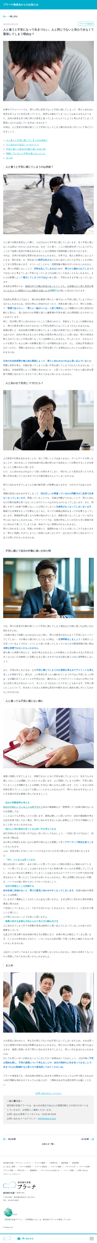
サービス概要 (40, 1163)
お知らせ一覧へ (48, 1144)
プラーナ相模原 (25, 1167)
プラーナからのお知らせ (50, 1170)
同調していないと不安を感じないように (26, 153)
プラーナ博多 (8, 1170)
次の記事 (85, 1139)
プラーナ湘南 (56, 1167)
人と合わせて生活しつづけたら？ (22, 144)
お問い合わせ (82, 1170)
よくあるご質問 (9, 1167)
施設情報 (64, 1163)
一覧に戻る (13, 16)
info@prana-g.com (47, 1118)
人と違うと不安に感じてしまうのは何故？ (27, 140)
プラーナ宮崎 (84, 1167)
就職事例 (33, 1170)
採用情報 (75, 1163)
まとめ (9, 158)
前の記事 (12, 1139)
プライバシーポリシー (11, 1174)
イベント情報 (68, 1170)
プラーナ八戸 (70, 1167)
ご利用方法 (53, 1163)
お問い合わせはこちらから (48, 1093)
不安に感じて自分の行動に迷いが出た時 (26, 149)
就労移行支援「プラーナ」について (17, 1163)
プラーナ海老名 (41, 1167)
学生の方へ (21, 1170)
